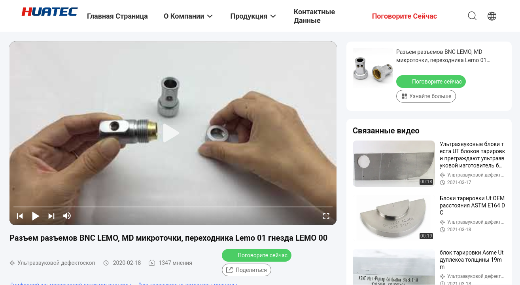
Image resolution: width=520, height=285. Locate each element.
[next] (51, 216)
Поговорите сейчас (257, 255)
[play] (173, 133)
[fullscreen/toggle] (326, 216)
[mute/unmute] (67, 216)
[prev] (20, 216)
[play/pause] (35, 216)
